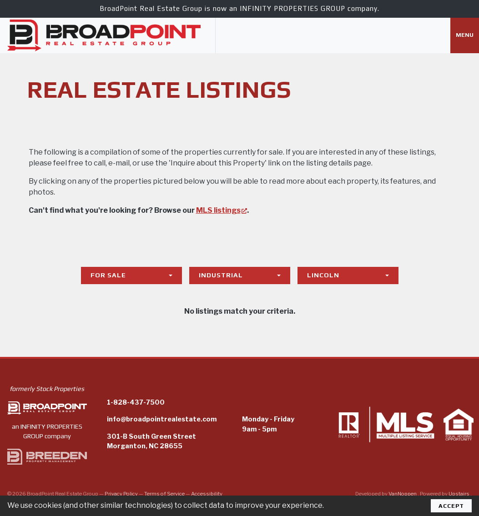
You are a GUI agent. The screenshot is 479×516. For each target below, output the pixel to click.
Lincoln (323, 275)
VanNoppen (403, 494)
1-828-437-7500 (136, 402)
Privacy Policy (121, 494)
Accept (451, 505)
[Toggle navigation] (464, 35)
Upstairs (459, 494)
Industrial (221, 275)
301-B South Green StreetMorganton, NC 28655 (151, 441)
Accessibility (206, 494)
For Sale (108, 275)
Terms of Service (164, 494)
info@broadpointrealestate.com (162, 419)
